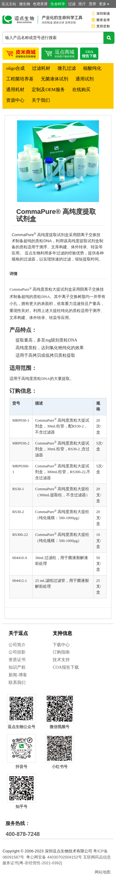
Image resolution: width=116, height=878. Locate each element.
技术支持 (61, 659)
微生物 (24, 4)
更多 (104, 4)
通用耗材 (15, 89)
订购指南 (61, 652)
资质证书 (17, 659)
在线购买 (81, 89)
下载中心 (61, 645)
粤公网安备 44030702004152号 (54, 857)
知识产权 (17, 667)
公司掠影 (17, 652)
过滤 (72, 4)
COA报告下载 (66, 667)
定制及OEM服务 (48, 89)
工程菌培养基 (19, 78)
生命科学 (58, 4)
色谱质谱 (40, 4)
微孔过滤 (67, 68)
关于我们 (41, 100)
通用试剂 (85, 78)
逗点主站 (9, 4)
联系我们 (17, 682)
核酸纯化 (92, 68)
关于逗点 (18, 633)
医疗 (82, 4)
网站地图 (103, 872)
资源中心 (15, 100)
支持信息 (62, 633)
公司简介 (17, 645)
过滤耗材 (41, 68)
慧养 (92, 4)
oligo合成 (15, 68)
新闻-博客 (18, 675)
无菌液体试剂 (54, 78)
